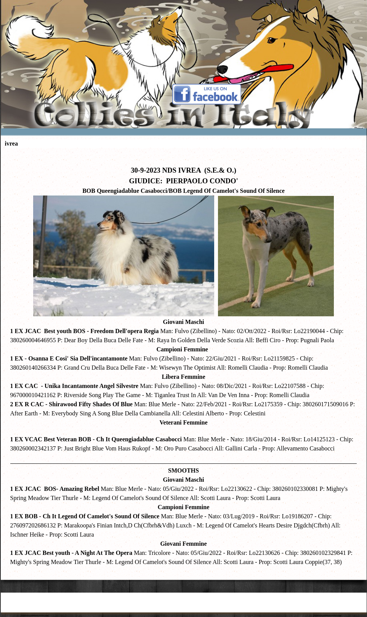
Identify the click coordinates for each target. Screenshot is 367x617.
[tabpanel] (183, 362)
